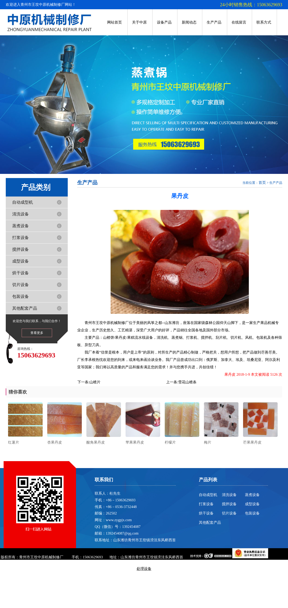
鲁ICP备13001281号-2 (144, 580)
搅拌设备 (20, 249)
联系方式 (263, 22)
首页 (262, 183)
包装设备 (20, 296)
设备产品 (164, 22)
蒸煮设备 (20, 226)
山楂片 (94, 382)
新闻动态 (189, 22)
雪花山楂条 (187, 382)
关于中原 (139, 22)
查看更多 (36, 333)
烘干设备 (20, 273)
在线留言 (239, 22)
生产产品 (214, 22)
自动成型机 (22, 202)
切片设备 (20, 284)
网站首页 (114, 22)
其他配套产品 (24, 308)
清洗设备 (20, 214)
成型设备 (20, 261)
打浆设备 (20, 237)
